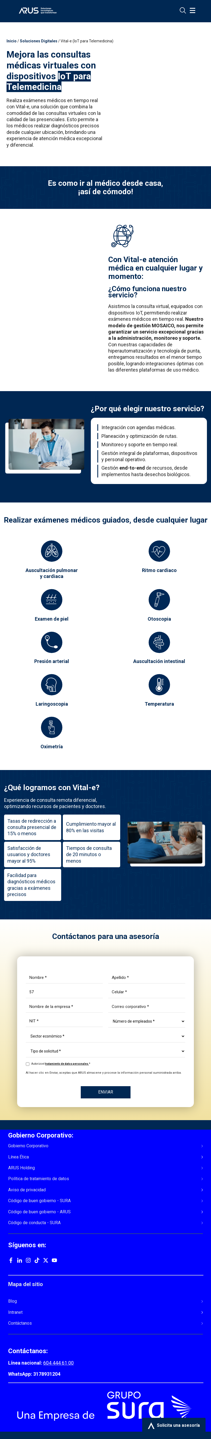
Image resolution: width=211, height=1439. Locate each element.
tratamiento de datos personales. (67, 1063)
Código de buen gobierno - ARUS (39, 1211)
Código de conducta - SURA (34, 1222)
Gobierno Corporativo (28, 1145)
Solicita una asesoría (174, 1425)
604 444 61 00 (58, 1363)
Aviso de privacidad (27, 1189)
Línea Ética (18, 1157)
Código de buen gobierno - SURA (39, 1200)
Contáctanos (20, 1323)
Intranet (15, 1312)
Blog (12, 1301)
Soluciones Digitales (38, 41)
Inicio (12, 41)
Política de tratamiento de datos (38, 1178)
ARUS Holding (21, 1167)
